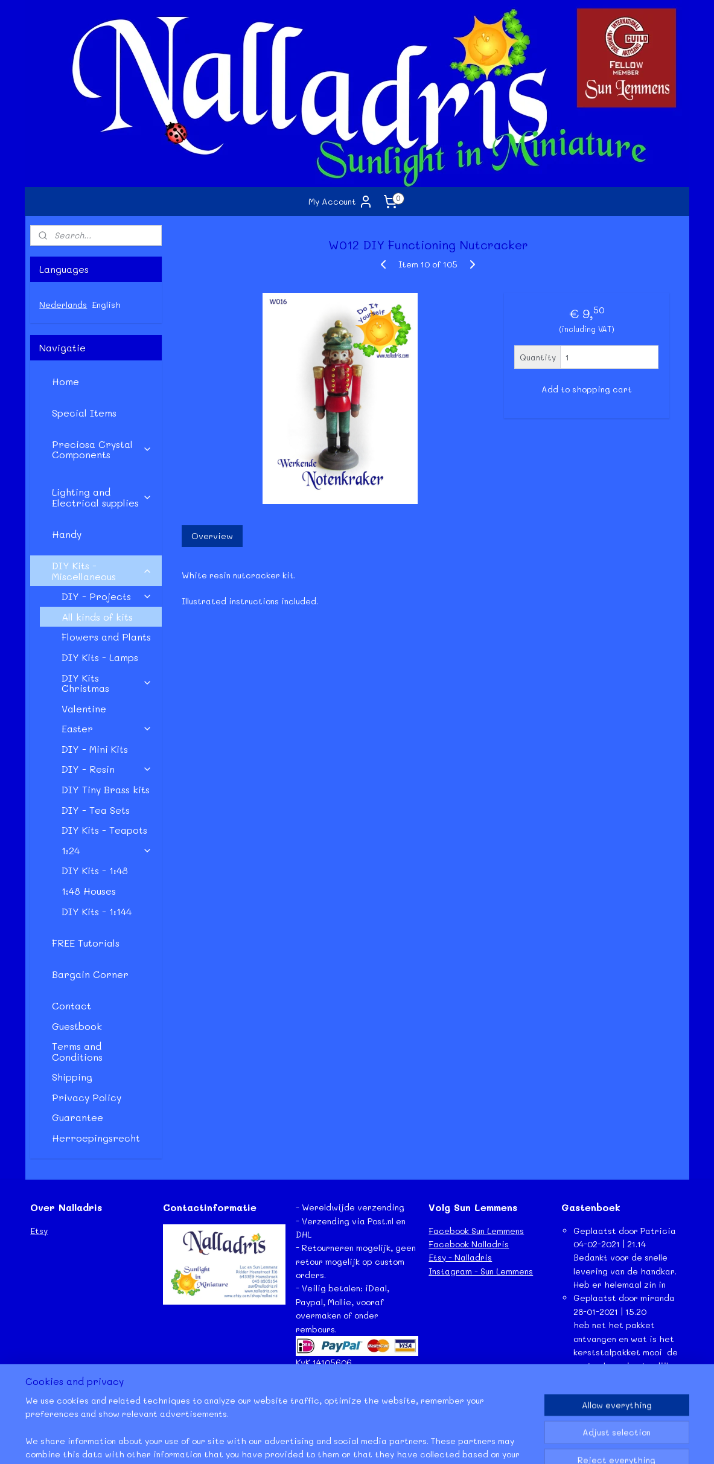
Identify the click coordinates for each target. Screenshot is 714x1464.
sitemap (302, 1441)
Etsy (39, 1230)
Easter (107, 728)
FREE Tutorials (86, 942)
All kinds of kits (97, 616)
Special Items (84, 412)
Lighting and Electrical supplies (102, 497)
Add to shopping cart (586, 389)
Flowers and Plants (106, 636)
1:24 (107, 850)
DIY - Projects (107, 596)
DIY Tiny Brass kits (106, 789)
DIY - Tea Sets (96, 810)
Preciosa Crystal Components (102, 449)
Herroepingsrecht (96, 1137)
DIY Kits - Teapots (104, 829)
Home (65, 381)
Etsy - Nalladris (460, 1257)
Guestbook (77, 1026)
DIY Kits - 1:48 (95, 870)
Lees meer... (585, 1392)
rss (327, 1441)
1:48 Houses (89, 890)
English (106, 304)
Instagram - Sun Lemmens (481, 1271)
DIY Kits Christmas (107, 683)
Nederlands (63, 304)
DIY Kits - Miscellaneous (102, 571)
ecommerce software (376, 1441)
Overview (212, 536)
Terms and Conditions (77, 1051)
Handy (66, 534)
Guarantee (77, 1117)
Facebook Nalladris (469, 1244)
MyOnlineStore (488, 1441)
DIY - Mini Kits (95, 749)
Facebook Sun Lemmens (476, 1230)
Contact (71, 1005)
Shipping (72, 1076)
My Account (340, 201)
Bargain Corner (90, 974)
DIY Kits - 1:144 (97, 911)
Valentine (84, 708)
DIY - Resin (107, 768)
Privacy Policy (86, 1097)
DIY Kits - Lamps (100, 657)
